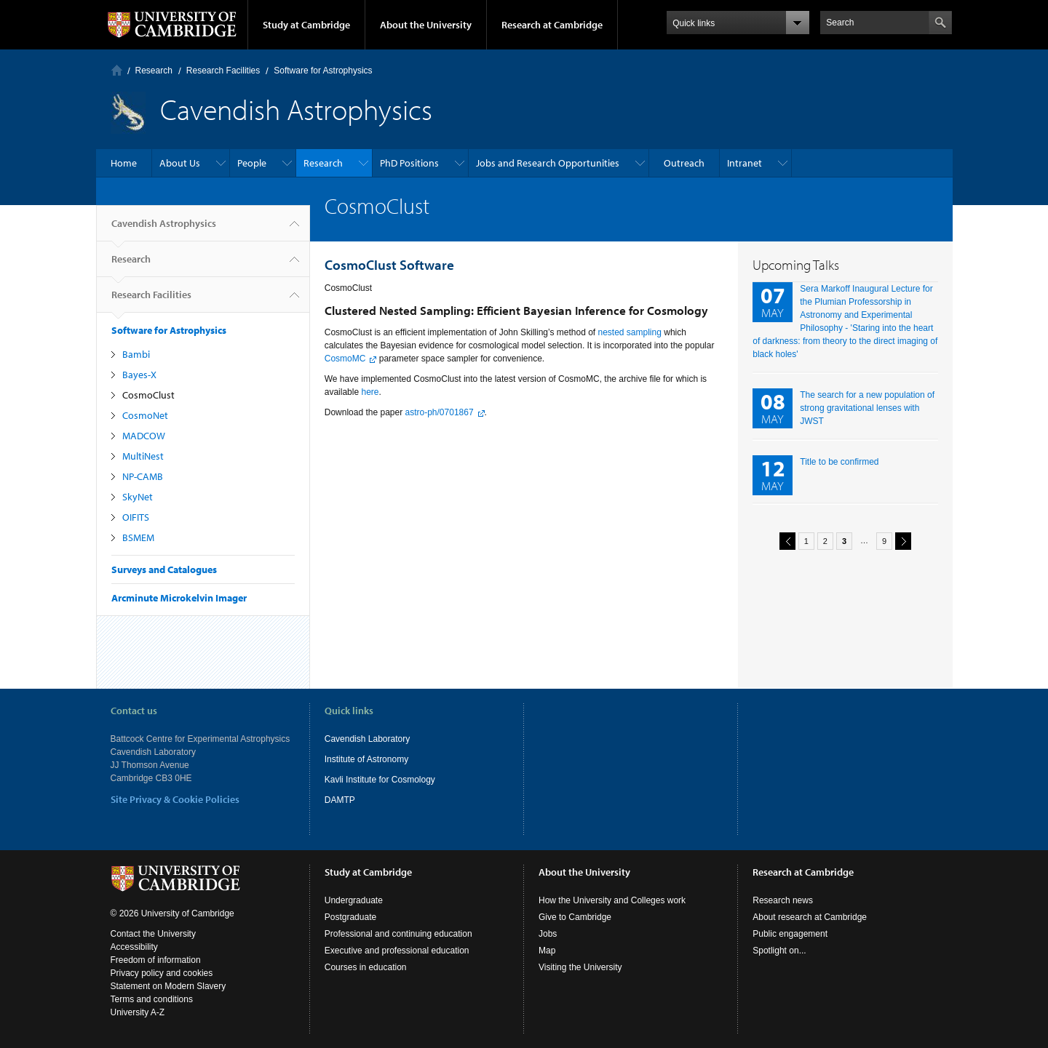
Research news (783, 900)
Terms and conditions (152, 999)
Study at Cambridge (306, 24)
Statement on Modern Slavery (168, 986)
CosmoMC (345, 358)
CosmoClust (148, 394)
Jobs (548, 934)
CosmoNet (145, 415)
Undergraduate (354, 900)
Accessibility (134, 947)
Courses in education (366, 967)
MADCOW (143, 435)
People (251, 162)
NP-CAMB (142, 476)
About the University (426, 24)
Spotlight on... (779, 950)
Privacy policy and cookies (162, 973)
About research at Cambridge (810, 917)
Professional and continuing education (398, 934)
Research (153, 70)
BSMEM (138, 537)
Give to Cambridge (575, 917)
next (901, 540)
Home (117, 70)
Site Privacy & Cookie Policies (175, 799)
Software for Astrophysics (323, 70)
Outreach (684, 162)
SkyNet (137, 496)
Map (547, 950)
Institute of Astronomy (366, 759)
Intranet (744, 162)
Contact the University (153, 934)
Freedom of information (156, 960)
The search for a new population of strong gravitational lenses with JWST (867, 408)
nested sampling (630, 332)
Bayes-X (139, 374)
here (369, 392)
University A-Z (138, 1012)
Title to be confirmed (839, 462)
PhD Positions (409, 162)
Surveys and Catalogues (164, 569)
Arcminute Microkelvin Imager (179, 597)
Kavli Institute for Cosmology (380, 780)
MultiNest (143, 456)
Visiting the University (580, 967)
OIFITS (135, 517)
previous (785, 540)
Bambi (136, 354)
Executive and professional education (397, 950)
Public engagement (790, 934)
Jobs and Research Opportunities (547, 162)
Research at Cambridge (552, 24)
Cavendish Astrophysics (163, 229)
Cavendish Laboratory (367, 739)
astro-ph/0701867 (439, 412)
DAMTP (340, 800)
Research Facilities (223, 70)
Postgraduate (350, 917)
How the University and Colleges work (612, 900)
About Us (179, 162)
